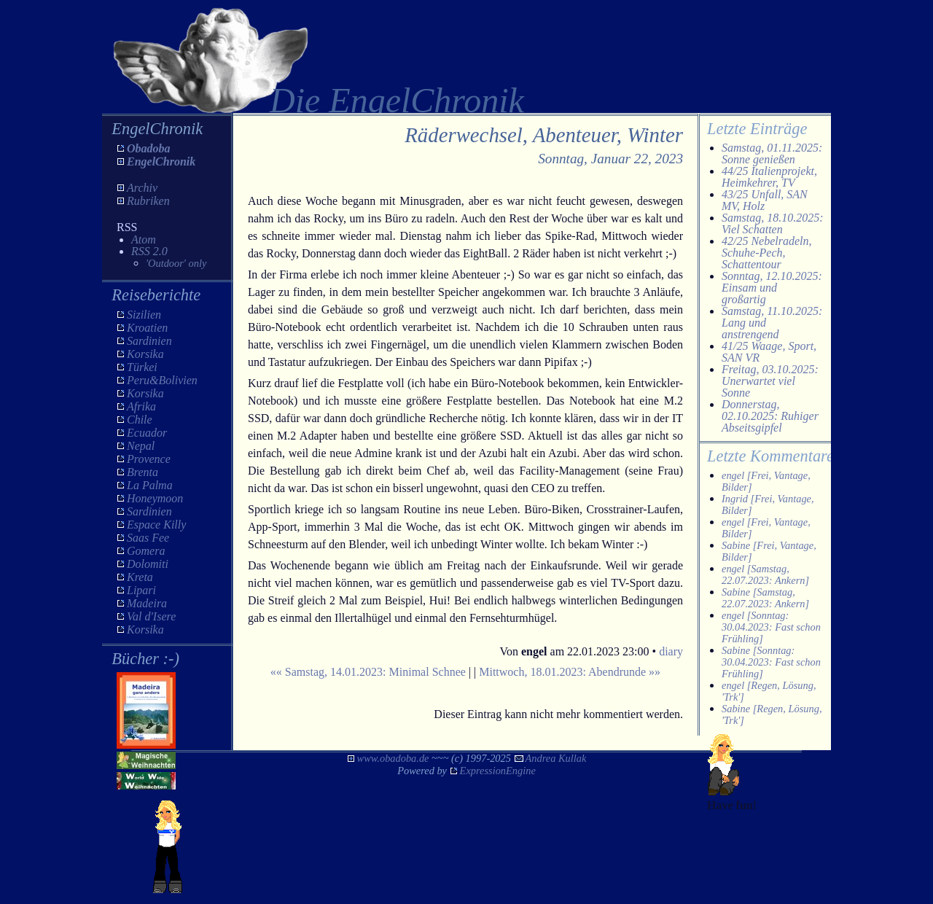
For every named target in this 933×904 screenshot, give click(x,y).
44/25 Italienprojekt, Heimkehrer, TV (769, 177)
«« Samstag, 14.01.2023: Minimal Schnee (368, 672)
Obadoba (149, 148)
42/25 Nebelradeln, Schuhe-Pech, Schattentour (767, 252)
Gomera (146, 551)
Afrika (141, 406)
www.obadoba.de (393, 758)
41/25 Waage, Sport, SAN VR (769, 352)
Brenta (142, 472)
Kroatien (147, 328)
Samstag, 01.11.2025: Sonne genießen (772, 153)
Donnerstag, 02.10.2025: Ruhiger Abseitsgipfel (770, 416)
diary (671, 651)
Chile (139, 419)
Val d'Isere (151, 616)
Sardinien (149, 341)
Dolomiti (147, 564)
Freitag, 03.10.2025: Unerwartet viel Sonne (770, 381)
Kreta (140, 577)
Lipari (141, 590)
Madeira (147, 603)
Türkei (142, 367)
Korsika (145, 354)
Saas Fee (148, 537)
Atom (143, 239)
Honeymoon (155, 498)
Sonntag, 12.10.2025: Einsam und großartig (772, 287)
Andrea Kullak (556, 758)
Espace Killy (156, 524)
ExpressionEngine (498, 770)
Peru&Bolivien (162, 380)
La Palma (150, 485)
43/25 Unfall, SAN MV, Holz (765, 200)
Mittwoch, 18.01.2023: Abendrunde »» (569, 672)
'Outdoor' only (176, 263)
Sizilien (144, 314)
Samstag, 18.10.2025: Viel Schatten (773, 223)
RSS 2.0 (149, 251)
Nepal (141, 446)
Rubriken (148, 201)
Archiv (142, 188)
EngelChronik (161, 161)
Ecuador (147, 432)
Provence (149, 459)
